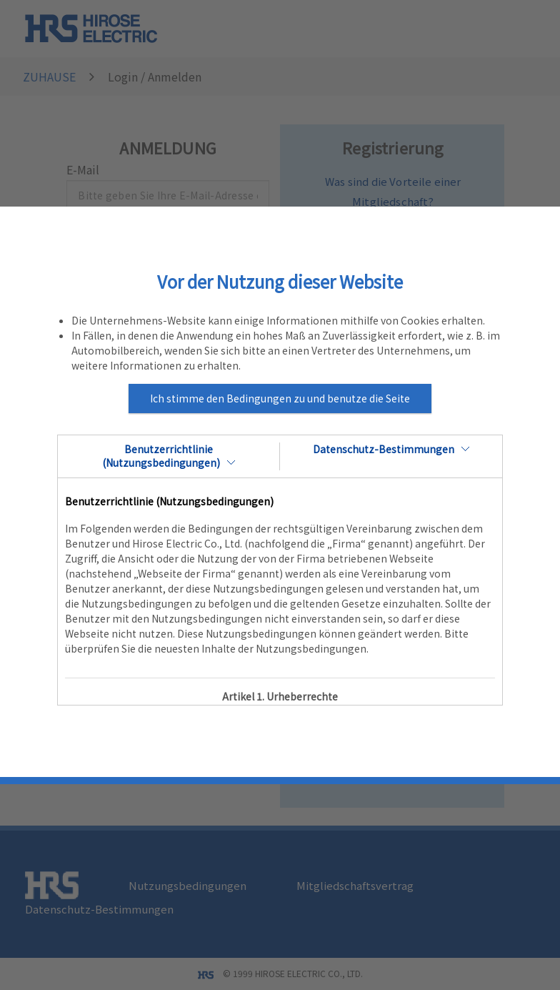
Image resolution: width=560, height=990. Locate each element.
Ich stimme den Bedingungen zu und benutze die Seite (280, 398)
